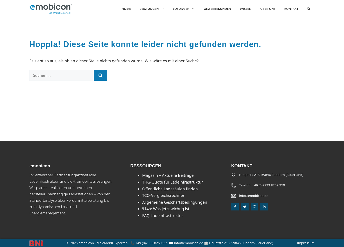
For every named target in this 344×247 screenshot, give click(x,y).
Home (126, 9)
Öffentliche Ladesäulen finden (170, 188)
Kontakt (291, 9)
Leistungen (154, 8)
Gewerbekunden (217, 9)
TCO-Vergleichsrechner (163, 195)
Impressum (306, 243)
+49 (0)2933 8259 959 (268, 185)
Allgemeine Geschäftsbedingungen (174, 202)
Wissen (245, 9)
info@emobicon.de (253, 195)
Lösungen (186, 8)
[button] (309, 8)
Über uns (267, 9)
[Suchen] (100, 75)
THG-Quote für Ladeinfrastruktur (172, 182)
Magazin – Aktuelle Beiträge (168, 175)
